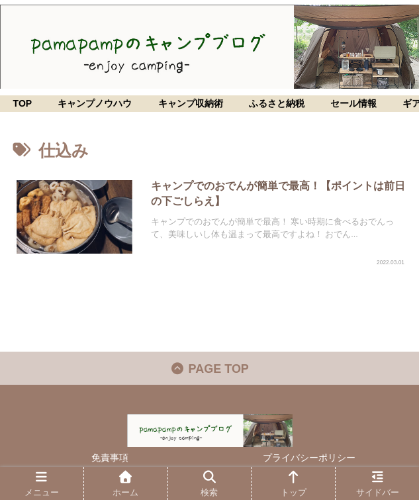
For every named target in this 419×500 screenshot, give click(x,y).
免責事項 (109, 457)
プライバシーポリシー (309, 457)
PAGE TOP (209, 368)
